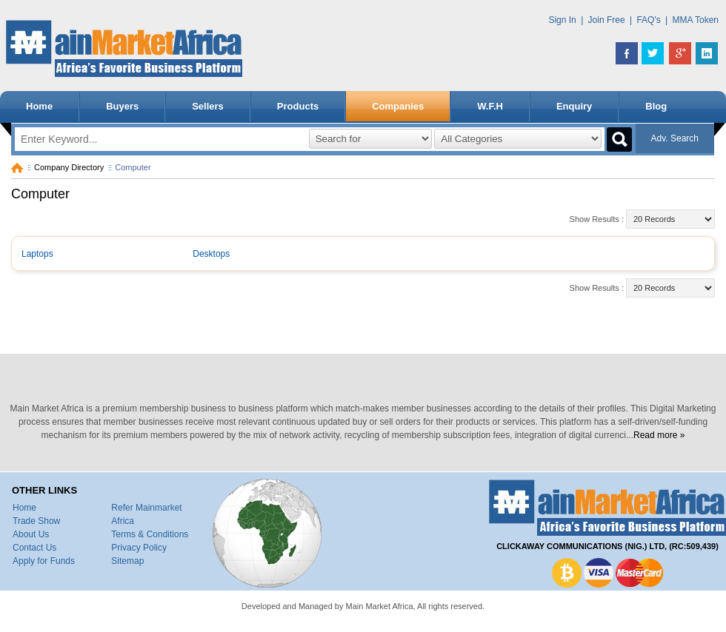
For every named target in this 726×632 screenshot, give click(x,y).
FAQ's (648, 20)
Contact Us (34, 547)
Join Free (606, 20)
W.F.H (490, 106)
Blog (656, 106)
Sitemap (127, 561)
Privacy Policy (139, 547)
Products (298, 106)
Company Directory (69, 167)
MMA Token (696, 20)
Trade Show (36, 521)
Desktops (211, 254)
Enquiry (574, 106)
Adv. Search (675, 138)
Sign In (562, 20)
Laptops (37, 254)
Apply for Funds (44, 561)
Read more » (659, 435)
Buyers (122, 106)
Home (39, 106)
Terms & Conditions (149, 534)
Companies (398, 106)
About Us (31, 534)
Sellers (208, 106)
